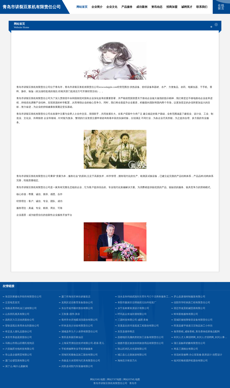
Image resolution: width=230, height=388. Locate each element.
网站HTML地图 (131, 379)
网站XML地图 (97, 379)
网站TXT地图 (114, 379)
